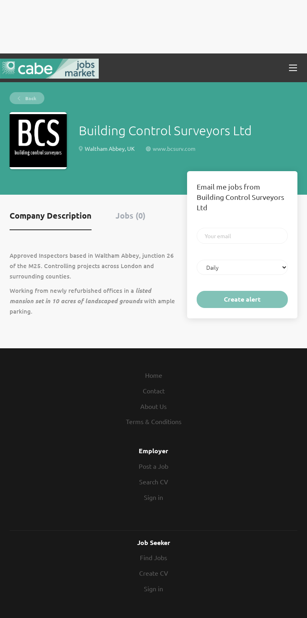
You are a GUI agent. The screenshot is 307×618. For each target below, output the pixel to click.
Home (153, 375)
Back (30, 98)
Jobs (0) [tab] (131, 215)
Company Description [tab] (51, 215)
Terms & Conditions (153, 421)
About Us (153, 406)
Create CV (153, 573)
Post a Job (153, 466)
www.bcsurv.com (174, 148)
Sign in (153, 497)
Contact (154, 391)
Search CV (153, 482)
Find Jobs (153, 557)
